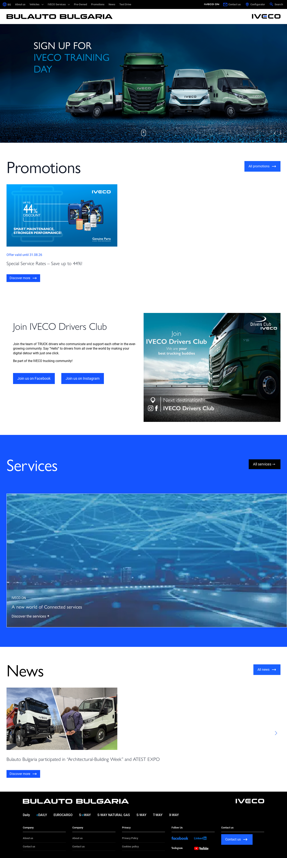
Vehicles (35, 4)
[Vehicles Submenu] (43, 4)
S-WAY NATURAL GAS (113, 815)
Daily (26, 815)
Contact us (29, 846)
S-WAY (85, 815)
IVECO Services (57, 4)
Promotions (97, 4)
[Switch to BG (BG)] (9, 4)
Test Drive (125, 4)
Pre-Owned (80, 4)
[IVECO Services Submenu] (69, 4)
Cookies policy (130, 846)
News (112, 4)
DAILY (41, 815)
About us (20, 4)
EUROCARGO (63, 815)
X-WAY (174, 815)
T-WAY (158, 815)
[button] (143, 132)
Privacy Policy (130, 838)
